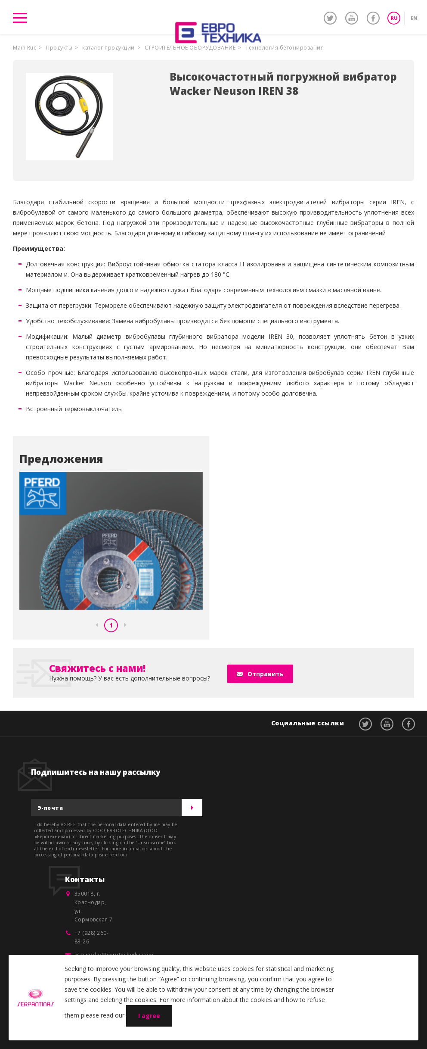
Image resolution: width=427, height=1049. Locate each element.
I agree (149, 1016)
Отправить (266, 674)
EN (414, 18)
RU (394, 18)
